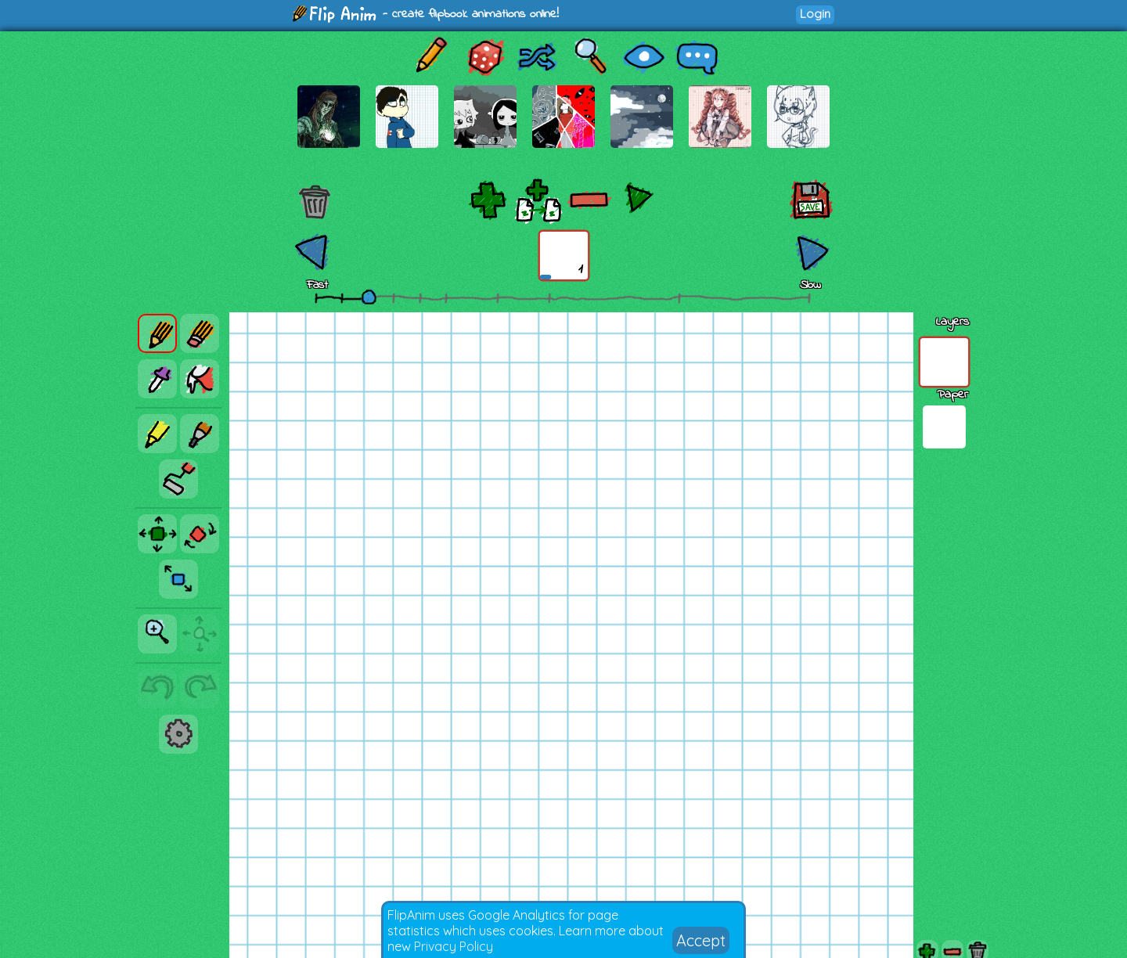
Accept (701, 940)
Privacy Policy (453, 946)
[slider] (368, 296)
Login (815, 13)
